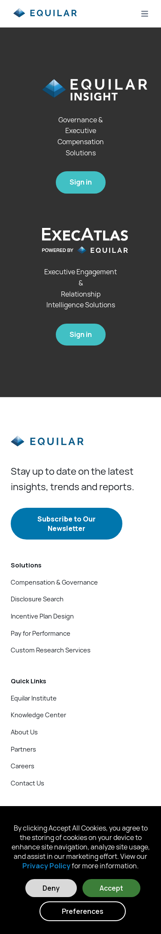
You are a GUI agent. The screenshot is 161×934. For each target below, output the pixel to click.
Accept (111, 888)
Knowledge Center (38, 714)
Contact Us (27, 783)
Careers (22, 765)
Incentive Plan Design (42, 616)
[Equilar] (47, 448)
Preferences (82, 911)
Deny (51, 888)
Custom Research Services (51, 650)
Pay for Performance (40, 633)
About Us (24, 732)
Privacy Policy (46, 865)
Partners (23, 749)
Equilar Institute (34, 698)
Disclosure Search (37, 598)
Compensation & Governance (54, 582)
